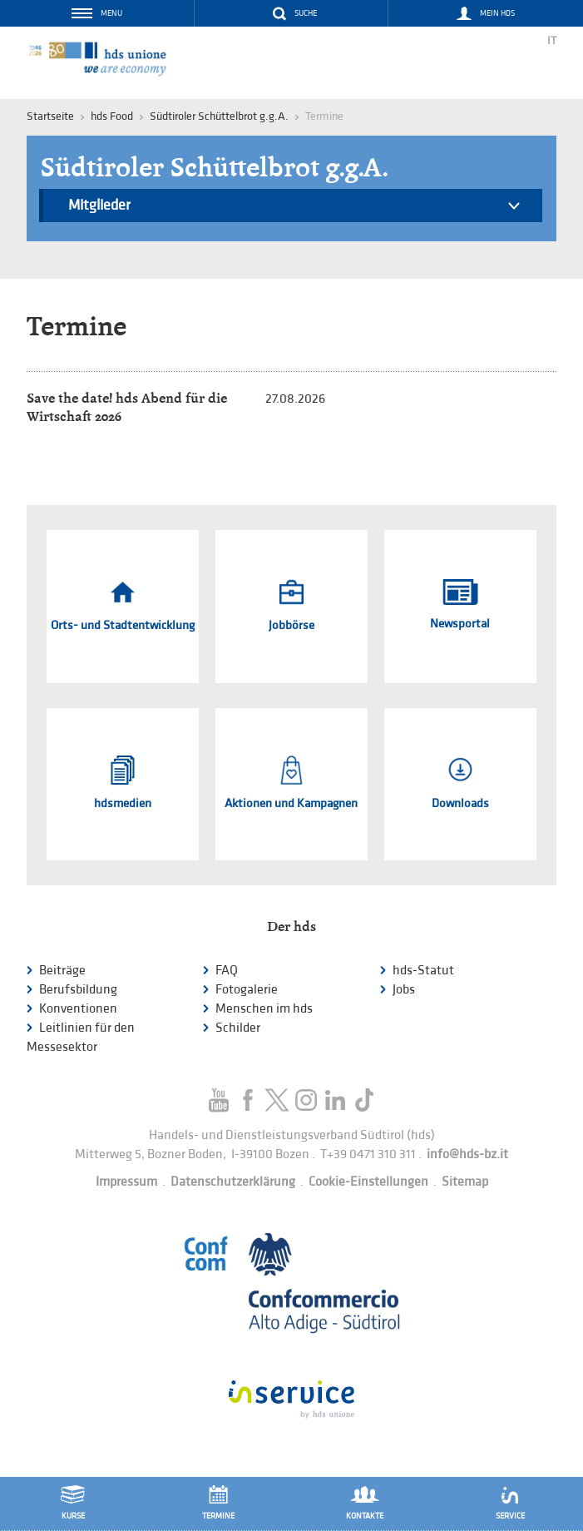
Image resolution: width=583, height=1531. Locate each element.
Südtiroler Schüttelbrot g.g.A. (219, 116)
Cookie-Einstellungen (368, 1182)
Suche (305, 13)
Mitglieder (294, 208)
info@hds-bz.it (467, 1154)
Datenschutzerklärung (232, 1182)
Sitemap (465, 1182)
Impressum (126, 1182)
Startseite (50, 116)
